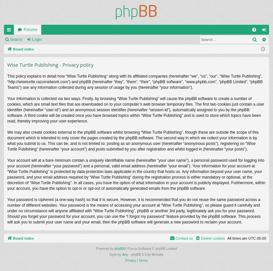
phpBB (119, 249)
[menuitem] (254, 30)
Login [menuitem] (265, 31)
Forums (30, 29)
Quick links (10, 31)
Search (16, 39)
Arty (125, 254)
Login (37, 39)
